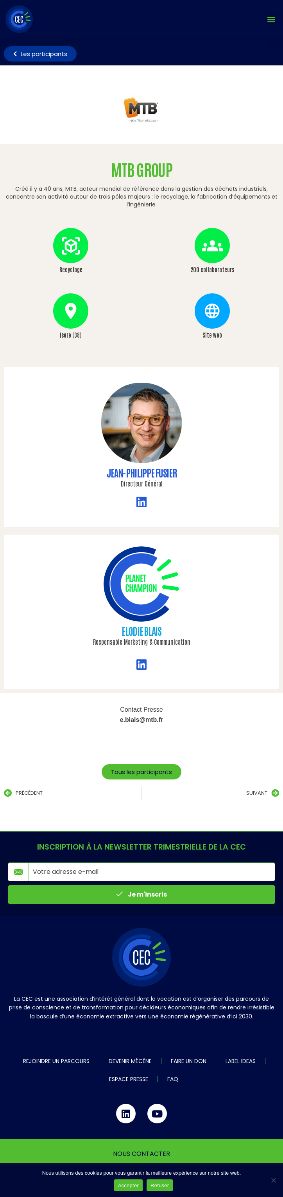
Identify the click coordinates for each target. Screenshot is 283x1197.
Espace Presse (128, 1079)
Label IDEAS (241, 1061)
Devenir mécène (130, 1061)
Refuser (159, 1185)
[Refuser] (273, 1180)
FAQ (172, 1079)
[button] (271, 19)
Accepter (128, 1185)
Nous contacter (141, 1153)
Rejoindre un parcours (56, 1061)
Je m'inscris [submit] (141, 894)
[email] (152, 871)
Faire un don (188, 1061)
